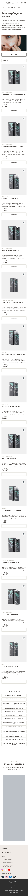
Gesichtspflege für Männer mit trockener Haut (14, 699)
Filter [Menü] (14, 54)
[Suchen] (14, 2)
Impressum (14, 885)
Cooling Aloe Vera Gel (9, 198)
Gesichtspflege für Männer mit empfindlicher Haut (14, 727)
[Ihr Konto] (21, 2)
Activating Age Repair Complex (13, 95)
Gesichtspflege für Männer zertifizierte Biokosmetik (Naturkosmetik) (14, 735)
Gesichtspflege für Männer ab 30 (14, 718)
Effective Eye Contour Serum (12, 302)
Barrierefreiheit (14, 892)
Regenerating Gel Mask (10, 562)
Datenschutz (14, 888)
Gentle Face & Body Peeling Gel (13, 354)
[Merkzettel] (18, 2)
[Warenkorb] (24, 2)
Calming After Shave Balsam (12, 146)
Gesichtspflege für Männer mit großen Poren (14, 744)
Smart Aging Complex (9, 614)
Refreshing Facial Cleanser (11, 510)
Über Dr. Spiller (6, 852)
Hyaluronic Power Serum (10, 406)
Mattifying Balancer (9, 458)
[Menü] (3, 2)
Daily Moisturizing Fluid (10, 250)
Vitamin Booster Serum (10, 666)
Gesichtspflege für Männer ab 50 (14, 695)
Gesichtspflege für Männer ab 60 (14, 711)
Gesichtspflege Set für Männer (14, 715)
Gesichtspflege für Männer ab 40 (14, 708)
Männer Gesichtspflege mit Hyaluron (14, 739)
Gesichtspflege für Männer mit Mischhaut (14, 731)
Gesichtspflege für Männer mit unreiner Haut (14, 723)
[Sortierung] (14, 60)
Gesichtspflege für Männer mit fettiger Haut (14, 704)
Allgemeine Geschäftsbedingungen (14, 890)
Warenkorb (14, 110)
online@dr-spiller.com (7, 862)
